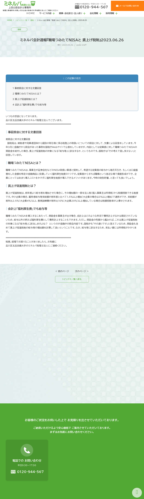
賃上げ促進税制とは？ (25, 99)
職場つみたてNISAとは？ (27, 94)
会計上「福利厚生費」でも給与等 (29, 104)
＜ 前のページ (62, 271)
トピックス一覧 (21, 20)
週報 (32, 20)
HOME (30, 13)
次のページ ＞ (82, 271)
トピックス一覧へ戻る (71, 279)
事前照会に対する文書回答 (27, 88)
